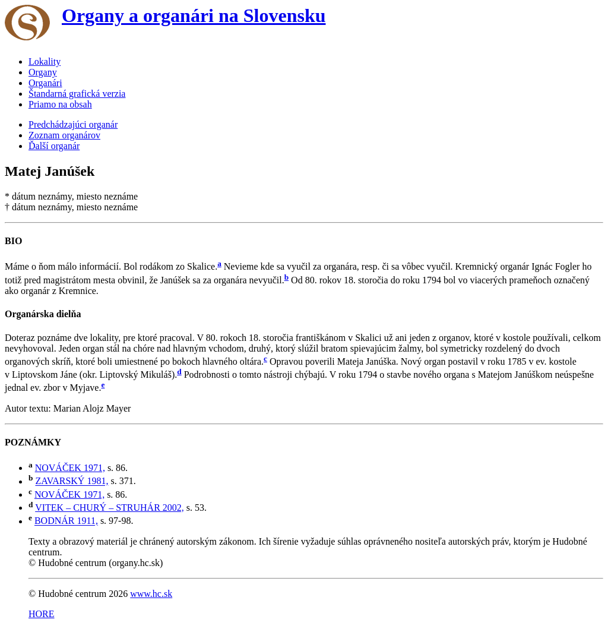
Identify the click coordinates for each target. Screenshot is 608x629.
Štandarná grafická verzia (76, 93)
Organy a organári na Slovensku (194, 15)
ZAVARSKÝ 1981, (71, 481)
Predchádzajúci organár (73, 124)
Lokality (44, 61)
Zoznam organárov (64, 135)
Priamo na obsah (60, 104)
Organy (42, 72)
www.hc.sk (151, 594)
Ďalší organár (54, 146)
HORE (41, 614)
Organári (45, 83)
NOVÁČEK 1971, (70, 468)
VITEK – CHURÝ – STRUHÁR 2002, (109, 507)
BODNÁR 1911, (66, 521)
